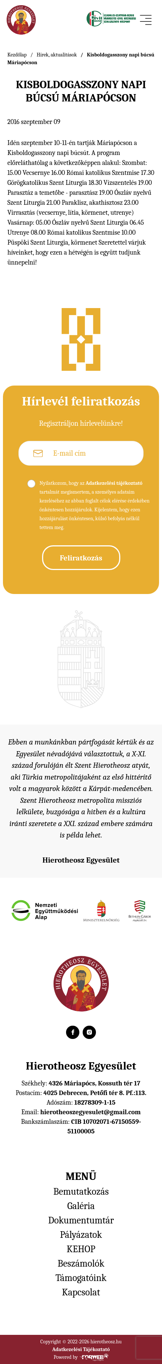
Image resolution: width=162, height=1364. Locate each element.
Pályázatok (81, 1234)
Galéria (80, 1206)
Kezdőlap (17, 55)
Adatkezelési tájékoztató (114, 483)
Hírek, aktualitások (57, 55)
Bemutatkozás (80, 1191)
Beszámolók (81, 1263)
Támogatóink (80, 1278)
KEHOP (81, 1249)
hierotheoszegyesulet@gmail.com (90, 1112)
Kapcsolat (81, 1292)
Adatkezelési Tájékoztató (81, 1349)
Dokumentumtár (81, 1220)
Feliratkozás (81, 557)
